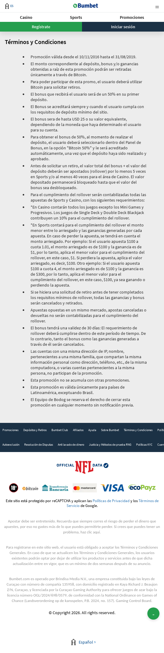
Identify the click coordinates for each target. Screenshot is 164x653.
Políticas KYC (144, 445)
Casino (26, 17)
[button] (26, 17)
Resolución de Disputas (38, 445)
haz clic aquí (90, 532)
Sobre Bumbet (110, 430)
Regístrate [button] (41, 26)
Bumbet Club (59, 430)
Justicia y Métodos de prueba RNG (110, 445)
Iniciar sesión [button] (123, 26)
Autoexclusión (10, 445)
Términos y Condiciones (138, 430)
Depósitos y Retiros (35, 430)
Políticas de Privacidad (111, 500)
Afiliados (78, 430)
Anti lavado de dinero (71, 445)
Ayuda (92, 430)
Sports (76, 17)
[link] (10, 430)
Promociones (132, 17)
